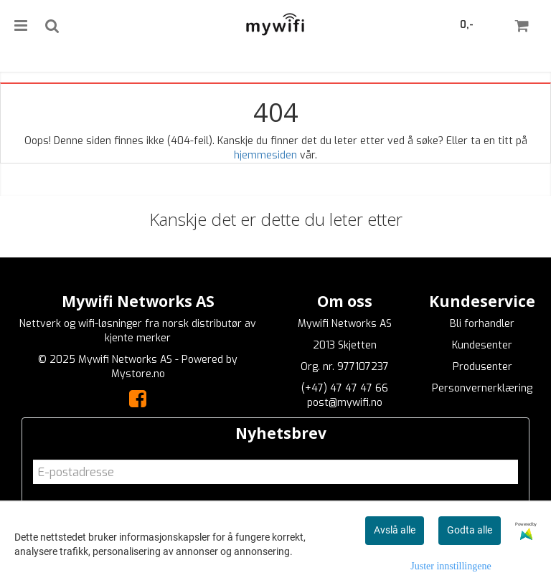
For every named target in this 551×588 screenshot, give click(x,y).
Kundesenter (482, 345)
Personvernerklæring (482, 388)
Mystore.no (138, 374)
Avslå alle (394, 530)
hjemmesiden (265, 155)
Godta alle (469, 530)
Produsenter (482, 367)
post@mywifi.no (344, 402)
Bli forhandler (482, 324)
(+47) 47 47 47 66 (344, 388)
